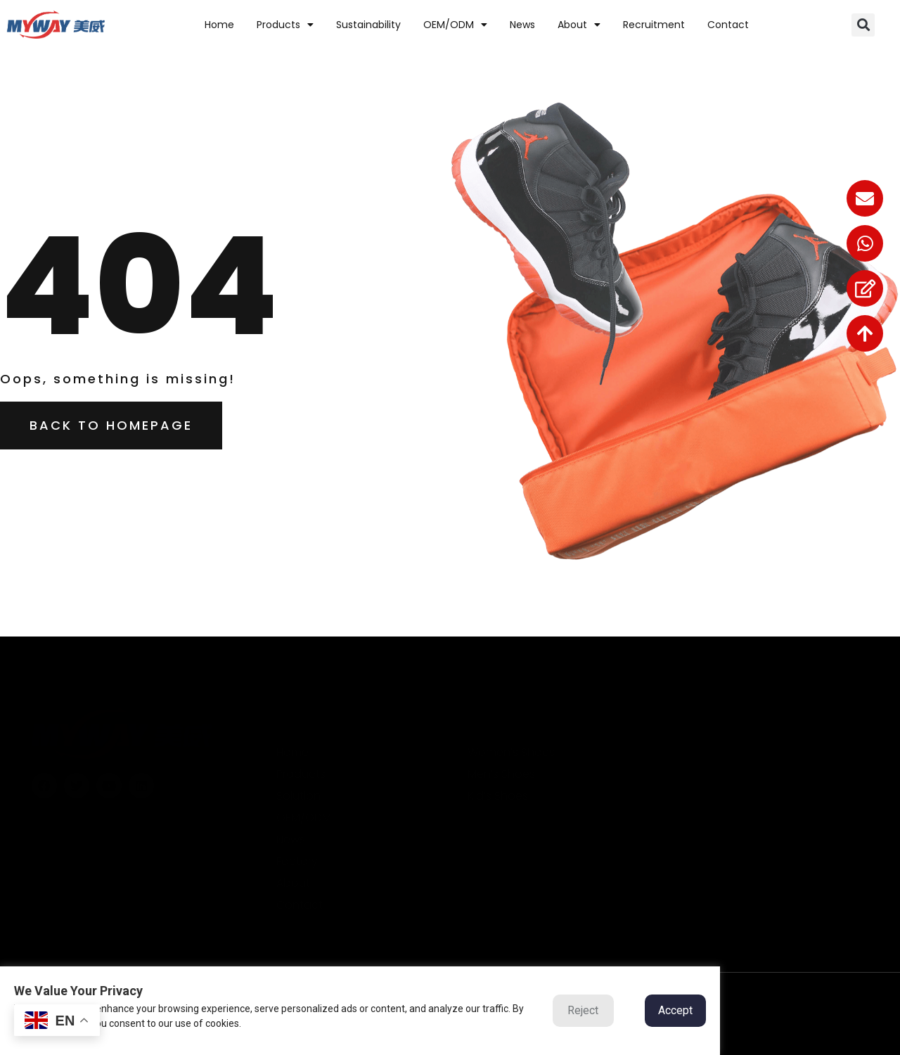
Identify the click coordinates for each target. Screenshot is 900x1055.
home (219, 25)
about (579, 25)
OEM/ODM (455, 25)
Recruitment (654, 25)
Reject (582, 1010)
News (522, 25)
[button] (863, 25)
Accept (675, 1010)
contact (728, 25)
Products (285, 25)
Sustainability (368, 25)
